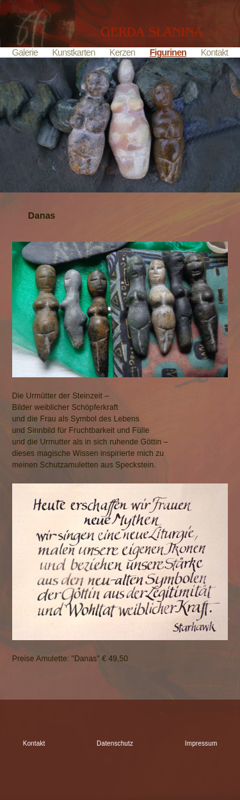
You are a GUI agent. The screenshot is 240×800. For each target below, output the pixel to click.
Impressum (201, 743)
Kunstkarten (73, 52)
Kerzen (122, 52)
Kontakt (214, 52)
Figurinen (168, 52)
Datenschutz (115, 743)
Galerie (25, 52)
